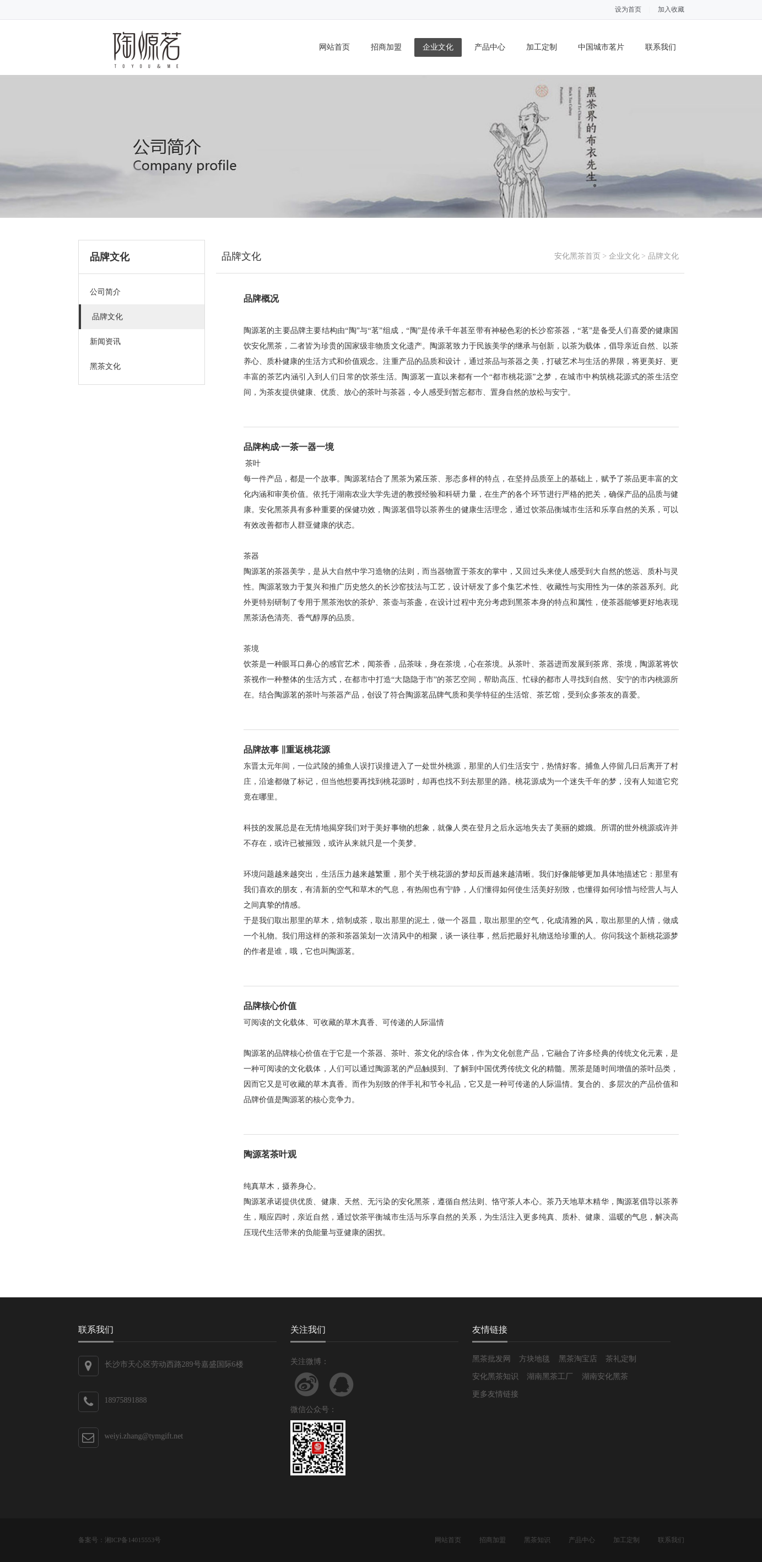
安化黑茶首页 (577, 256)
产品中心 (489, 47)
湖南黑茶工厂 (550, 1376)
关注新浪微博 (307, 1384)
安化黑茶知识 (495, 1376)
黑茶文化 (105, 366)
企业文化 (438, 47)
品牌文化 (107, 317)
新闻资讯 (105, 341)
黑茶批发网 (491, 1359)
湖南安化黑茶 (605, 1376)
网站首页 (334, 47)
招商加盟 (386, 47)
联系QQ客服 (341, 1384)
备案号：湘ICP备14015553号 (119, 1540)
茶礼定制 (621, 1359)
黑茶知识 (537, 1540)
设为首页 (628, 9)
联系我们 (660, 47)
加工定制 (541, 47)
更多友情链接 (495, 1394)
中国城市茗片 (601, 47)
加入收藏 (671, 9)
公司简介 (105, 292)
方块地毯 (534, 1359)
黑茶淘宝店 (578, 1359)
